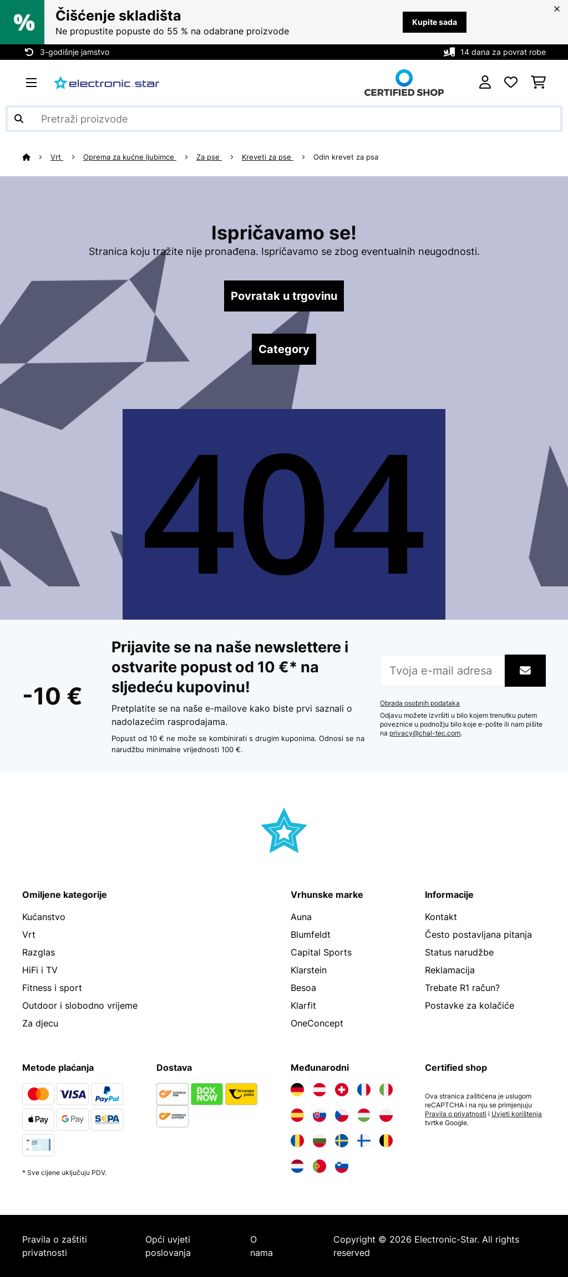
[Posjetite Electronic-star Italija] (386, 1089)
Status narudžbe (459, 952)
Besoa (303, 987)
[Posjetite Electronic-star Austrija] (319, 1089)
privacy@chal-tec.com (424, 733)
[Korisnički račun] (485, 83)
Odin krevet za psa (345, 156)
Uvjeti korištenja (516, 1114)
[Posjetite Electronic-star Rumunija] (297, 1140)
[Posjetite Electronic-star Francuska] (364, 1089)
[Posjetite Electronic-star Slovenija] (341, 1166)
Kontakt (441, 916)
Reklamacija (450, 969)
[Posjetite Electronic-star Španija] (297, 1115)
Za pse (209, 156)
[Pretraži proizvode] (284, 118)
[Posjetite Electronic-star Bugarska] (319, 1140)
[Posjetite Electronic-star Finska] (364, 1140)
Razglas (38, 952)
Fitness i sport (52, 987)
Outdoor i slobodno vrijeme (80, 1005)
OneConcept (317, 1023)
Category (284, 349)
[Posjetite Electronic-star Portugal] (319, 1166)
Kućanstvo (43, 916)
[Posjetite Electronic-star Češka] (341, 1115)
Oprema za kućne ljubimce (129, 156)
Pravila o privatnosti (455, 1114)
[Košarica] (538, 83)
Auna (301, 916)
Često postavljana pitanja (478, 934)
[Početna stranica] (36, 156)
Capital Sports (321, 952)
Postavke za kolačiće (469, 1005)
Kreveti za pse (267, 156)
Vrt (56, 156)
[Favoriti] (511, 83)
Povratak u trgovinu (284, 296)
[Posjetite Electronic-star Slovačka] (319, 1115)
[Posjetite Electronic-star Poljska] (386, 1115)
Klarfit (303, 1005)
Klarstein (309, 969)
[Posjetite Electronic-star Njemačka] (297, 1089)
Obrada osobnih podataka (420, 703)
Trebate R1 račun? (462, 987)
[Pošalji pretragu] (18, 118)
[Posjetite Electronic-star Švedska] (341, 1140)
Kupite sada (434, 22)
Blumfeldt (311, 934)
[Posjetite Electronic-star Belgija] (386, 1140)
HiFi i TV (40, 969)
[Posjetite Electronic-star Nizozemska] (297, 1166)
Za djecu (40, 1023)
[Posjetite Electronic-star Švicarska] (341, 1089)
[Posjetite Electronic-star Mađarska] (364, 1115)
